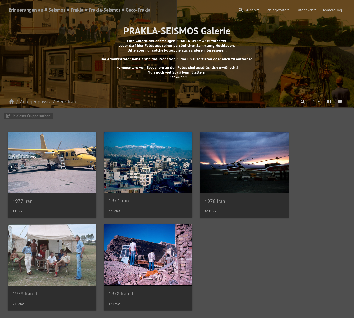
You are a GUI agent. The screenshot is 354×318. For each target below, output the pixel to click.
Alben (251, 9)
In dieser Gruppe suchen (28, 115)
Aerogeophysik (35, 101)
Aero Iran (66, 101)
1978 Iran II (284, 194)
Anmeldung (332, 9)
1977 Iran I (110, 194)
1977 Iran (23, 194)
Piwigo (187, 309)
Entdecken (304, 9)
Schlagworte (275, 9)
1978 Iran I (197, 194)
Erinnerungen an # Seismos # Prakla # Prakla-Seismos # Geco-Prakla (80, 10)
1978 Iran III (26, 280)
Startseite (11, 101)
